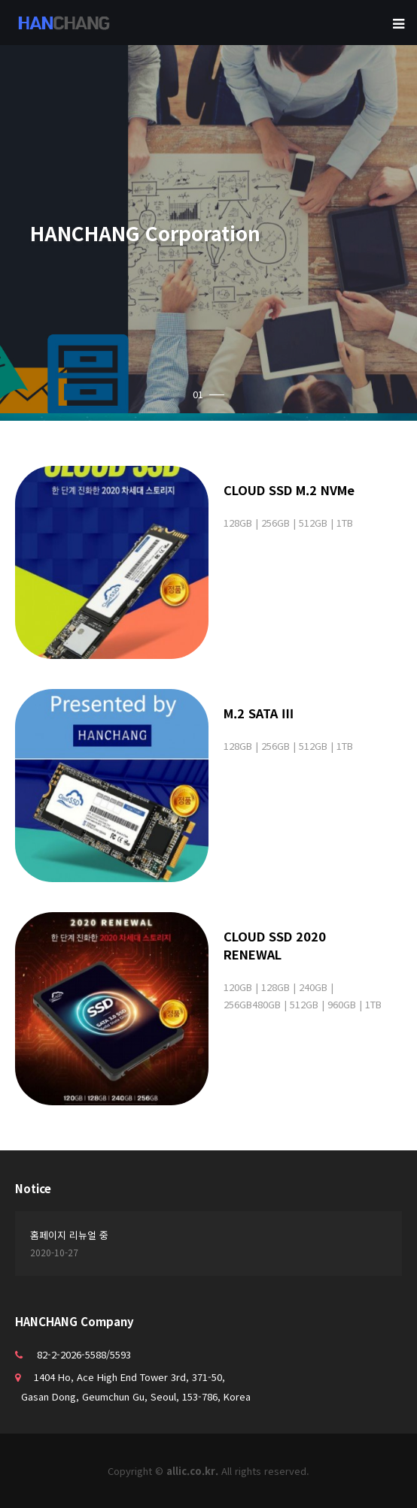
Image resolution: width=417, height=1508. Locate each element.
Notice (33, 1188)
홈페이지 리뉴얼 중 (69, 1235)
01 (208, 394)
